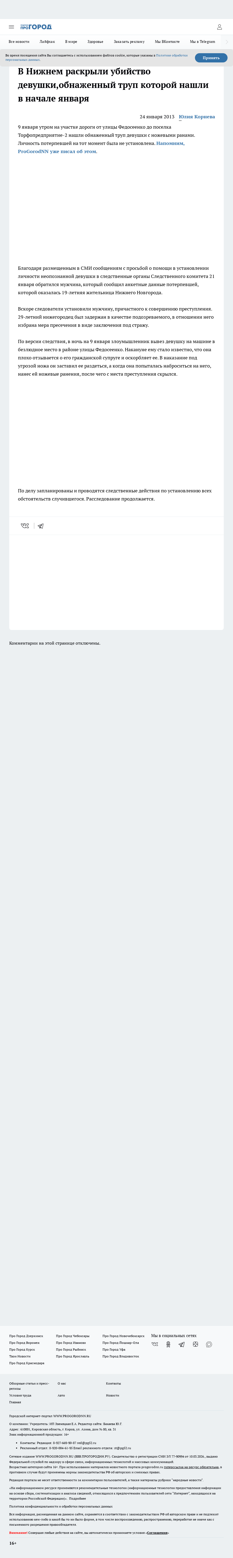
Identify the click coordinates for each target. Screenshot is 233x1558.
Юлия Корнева (197, 116)
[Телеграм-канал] (182, 1344)
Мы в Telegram (202, 41)
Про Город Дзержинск (26, 1336)
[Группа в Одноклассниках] (168, 1344)
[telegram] (42, 526)
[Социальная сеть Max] (209, 1344)
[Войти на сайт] (219, 26)
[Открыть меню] (11, 26)
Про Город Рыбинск (71, 1349)
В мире (71, 41)
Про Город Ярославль (72, 1356)
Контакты (113, 1383)
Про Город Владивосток (120, 1356)
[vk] (25, 526)
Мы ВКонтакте (167, 41)
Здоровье (95, 41)
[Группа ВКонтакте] (154, 1344)
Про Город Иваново (71, 1343)
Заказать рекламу (129, 41)
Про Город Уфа (113, 1349)
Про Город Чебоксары (72, 1336)
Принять (211, 57)
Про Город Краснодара (26, 1363)
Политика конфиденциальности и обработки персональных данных (61, 1506)
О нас (62, 1383)
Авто (61, 1395)
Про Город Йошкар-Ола (120, 1343)
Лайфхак (47, 41)
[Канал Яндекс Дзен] (195, 1344)
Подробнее (77, 1498)
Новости (112, 1395)
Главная (15, 1402)
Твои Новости (19, 1356)
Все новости (19, 41)
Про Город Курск (22, 1349)
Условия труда (20, 1395)
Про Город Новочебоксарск (123, 1336)
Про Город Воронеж (24, 1343)
